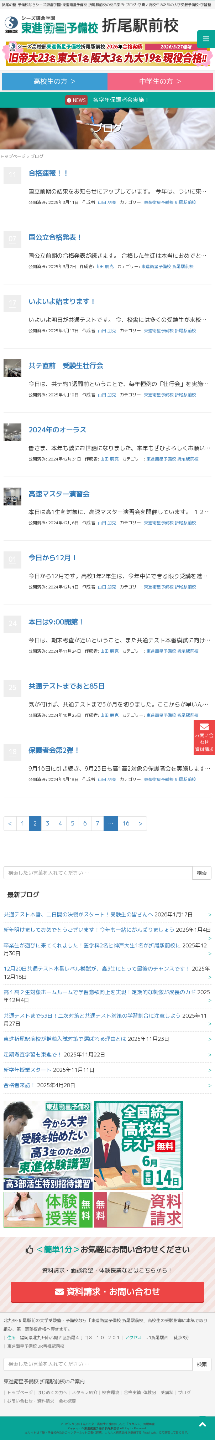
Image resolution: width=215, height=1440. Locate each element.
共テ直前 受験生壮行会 (65, 365)
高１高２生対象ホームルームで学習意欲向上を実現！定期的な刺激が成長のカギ (100, 992)
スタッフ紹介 (85, 1392)
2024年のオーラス (57, 429)
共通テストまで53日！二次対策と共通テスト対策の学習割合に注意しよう (92, 1015)
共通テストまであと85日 (66, 686)
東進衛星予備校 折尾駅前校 (170, 202)
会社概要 (67, 1401)
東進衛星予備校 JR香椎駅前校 (35, 1346)
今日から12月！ (53, 557)
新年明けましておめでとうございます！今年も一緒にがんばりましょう (89, 930)
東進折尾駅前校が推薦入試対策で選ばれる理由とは (65, 1039)
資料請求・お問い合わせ (107, 1292)
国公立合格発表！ (55, 237)
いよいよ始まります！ (62, 301)
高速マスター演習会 (58, 494)
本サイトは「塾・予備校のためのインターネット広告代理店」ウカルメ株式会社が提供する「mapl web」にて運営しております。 (107, 1432)
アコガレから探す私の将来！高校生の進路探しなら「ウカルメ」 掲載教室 (107, 1424)
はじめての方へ (52, 1392)
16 (126, 823)
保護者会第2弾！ (54, 750)
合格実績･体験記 (140, 1392)
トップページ (13, 156)
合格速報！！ (48, 173)
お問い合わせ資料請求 (204, 737)
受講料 (167, 1392)
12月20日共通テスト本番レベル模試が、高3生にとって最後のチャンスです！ (97, 968)
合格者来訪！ (20, 1085)
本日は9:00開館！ (56, 622)
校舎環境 (110, 1392)
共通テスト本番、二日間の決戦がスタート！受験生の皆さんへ (78, 914)
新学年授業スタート (28, 1070)
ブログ (184, 1392)
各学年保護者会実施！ (107, 100)
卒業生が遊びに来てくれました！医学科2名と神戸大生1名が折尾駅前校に (92, 945)
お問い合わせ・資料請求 (30, 1401)
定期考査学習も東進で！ (33, 1054)
